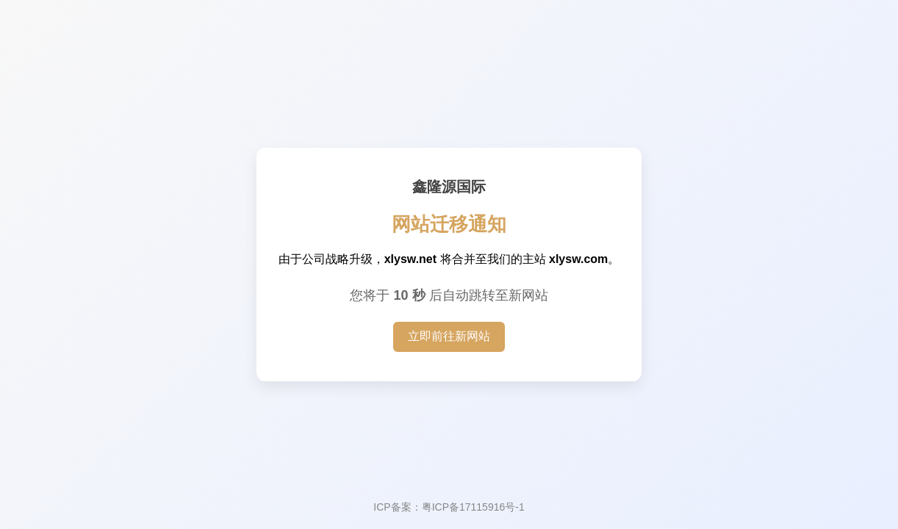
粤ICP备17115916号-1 (473, 507)
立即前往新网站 (449, 336)
